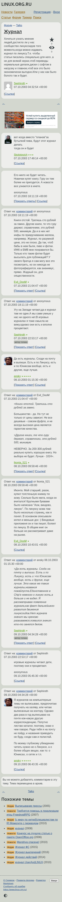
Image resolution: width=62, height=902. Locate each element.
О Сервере (9, 880)
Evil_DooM (20, 282)
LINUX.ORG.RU (16, 4)
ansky (17, 376)
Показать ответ (24, 290)
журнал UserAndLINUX (29, 862)
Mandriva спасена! (28, 842)
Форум (16, 17)
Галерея (19, 12)
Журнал (13, 31)
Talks (19, 25)
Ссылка (9, 94)
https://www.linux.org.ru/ (15, 889)
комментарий (24, 211)
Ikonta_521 (20, 462)
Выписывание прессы (28, 806)
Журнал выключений (28, 852)
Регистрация (42, 12)
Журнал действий (26, 857)
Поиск (37, 17)
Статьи (6, 17)
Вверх (54, 880)
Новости (7, 12)
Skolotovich (20, 154)
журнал (19, 828)
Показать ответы (25, 201)
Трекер (27, 17)
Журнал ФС (22, 847)
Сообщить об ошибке (14, 886)
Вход (56, 12)
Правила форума (25, 880)
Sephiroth (19, 83)
